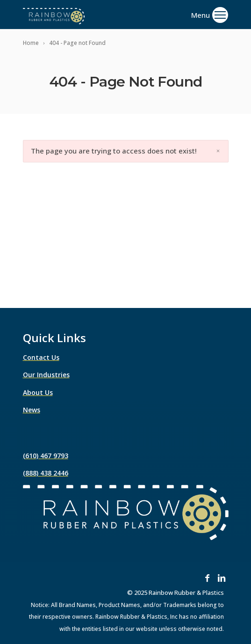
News (31, 409)
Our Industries (46, 374)
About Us (38, 392)
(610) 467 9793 (45, 455)
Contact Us (41, 357)
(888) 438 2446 (45, 472)
